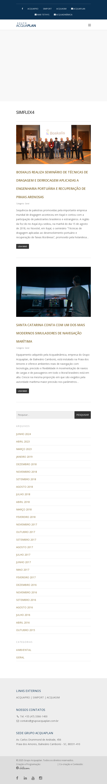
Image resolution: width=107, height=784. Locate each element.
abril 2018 (23, 502)
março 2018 (24, 509)
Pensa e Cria (49, 764)
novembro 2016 (26, 592)
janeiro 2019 (24, 456)
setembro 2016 (26, 600)
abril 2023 (23, 441)
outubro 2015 (25, 630)
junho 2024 (23, 434)
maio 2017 (22, 569)
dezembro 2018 (26, 464)
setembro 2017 (26, 539)
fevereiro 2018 (26, 517)
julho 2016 (23, 615)
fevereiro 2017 (26, 577)
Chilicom (23, 767)
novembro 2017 (26, 524)
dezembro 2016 (26, 585)
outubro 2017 (25, 532)
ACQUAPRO (33, 8)
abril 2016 (23, 622)
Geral (27, 203)
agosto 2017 (24, 547)
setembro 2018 (26, 479)
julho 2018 (23, 494)
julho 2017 (23, 554)
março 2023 (24, 449)
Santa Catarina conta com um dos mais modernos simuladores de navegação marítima (50, 333)
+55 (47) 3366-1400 (36, 716)
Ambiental (23, 650)
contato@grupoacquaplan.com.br (39, 721)
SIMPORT (47, 8)
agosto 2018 (24, 486)
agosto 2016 (24, 607)
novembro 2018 (26, 471)
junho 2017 (23, 562)
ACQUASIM (61, 8)
